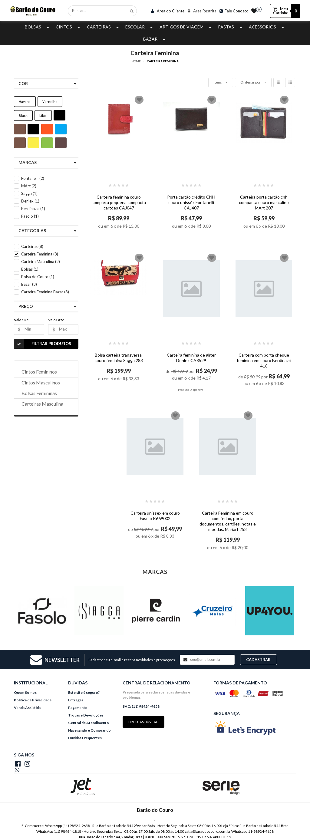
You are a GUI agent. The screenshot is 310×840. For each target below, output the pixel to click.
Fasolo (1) (30, 216)
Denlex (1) (30, 201)
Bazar (155, 38)
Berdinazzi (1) (33, 208)
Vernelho (49, 102)
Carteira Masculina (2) (40, 261)
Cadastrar (258, 659)
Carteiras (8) (32, 246)
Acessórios (267, 26)
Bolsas (38, 26)
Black (23, 115)
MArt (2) (28, 185)
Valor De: (21, 320)
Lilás (43, 115)
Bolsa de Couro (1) (37, 276)
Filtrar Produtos (42, 344)
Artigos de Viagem (186, 26)
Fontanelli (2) (32, 178)
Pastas (230, 26)
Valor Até (56, 320)
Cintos (68, 26)
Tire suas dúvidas (143, 722)
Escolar (139, 26)
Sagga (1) (29, 193)
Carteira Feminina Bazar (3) (45, 291)
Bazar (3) (29, 284)
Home (136, 61)
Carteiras (103, 26)
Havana (25, 102)
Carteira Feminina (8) (39, 254)
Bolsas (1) (29, 269)
